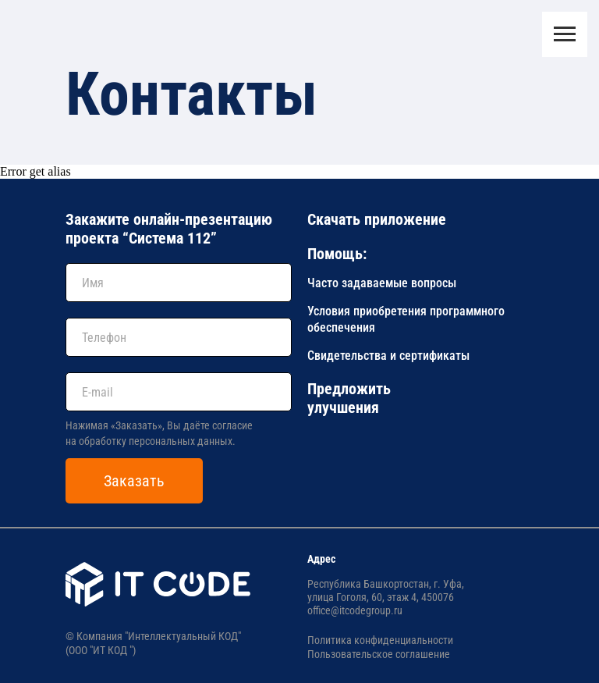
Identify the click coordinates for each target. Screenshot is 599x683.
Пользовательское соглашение (378, 654)
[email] (179, 391)
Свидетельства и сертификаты (388, 355)
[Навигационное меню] (565, 34)
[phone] (179, 337)
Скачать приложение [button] (376, 219)
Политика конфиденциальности (380, 640)
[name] (179, 282)
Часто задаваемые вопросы (381, 283)
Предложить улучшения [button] (349, 398)
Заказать (134, 480)
